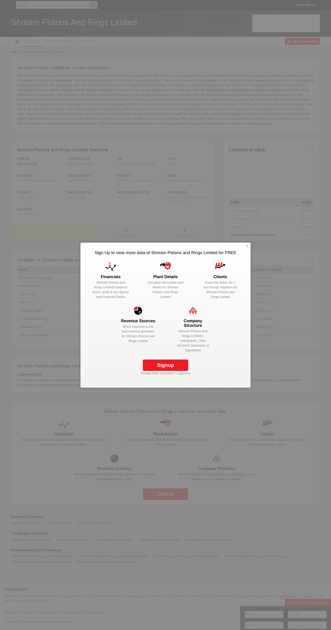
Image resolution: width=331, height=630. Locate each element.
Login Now (183, 373)
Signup (165, 365)
